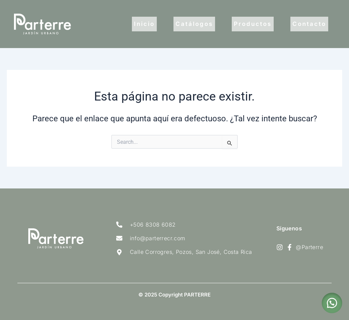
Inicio (144, 23)
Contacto (309, 23)
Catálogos (194, 23)
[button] (332, 303)
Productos (253, 23)
